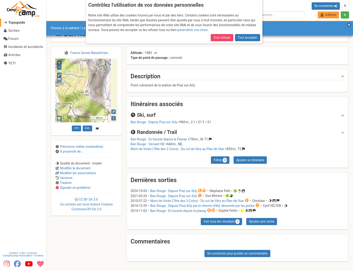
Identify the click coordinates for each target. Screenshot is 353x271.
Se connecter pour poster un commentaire (237, 253)
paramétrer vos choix (192, 30)
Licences (32, 253)
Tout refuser (222, 37)
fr (345, 6)
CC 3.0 (86, 204)
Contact (13, 253)
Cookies (38, 255)
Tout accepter (248, 37)
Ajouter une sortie (261, 221)
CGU (22, 253)
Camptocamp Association (17, 255)
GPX (76, 128)
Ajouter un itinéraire (250, 160)
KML (87, 128)
